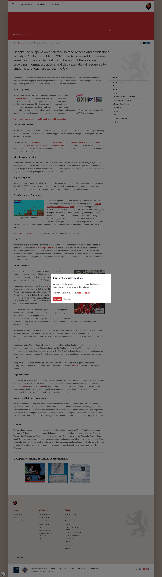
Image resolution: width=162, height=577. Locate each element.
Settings (67, 299)
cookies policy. (84, 293)
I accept (57, 299)
